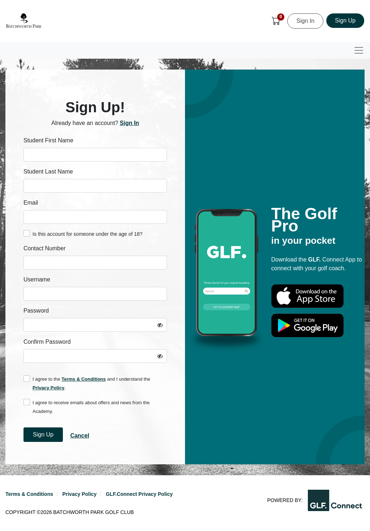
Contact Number (44, 248)
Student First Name (48, 140)
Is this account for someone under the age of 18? (82, 233)
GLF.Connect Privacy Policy (139, 494)
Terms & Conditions (83, 379)
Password (36, 311)
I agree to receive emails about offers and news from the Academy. (86, 406)
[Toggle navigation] (358, 50)
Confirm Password (47, 342)
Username (36, 279)
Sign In (305, 21)
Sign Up (345, 20)
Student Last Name (48, 171)
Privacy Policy (48, 387)
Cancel (79, 435)
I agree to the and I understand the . (86, 382)
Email (30, 203)
